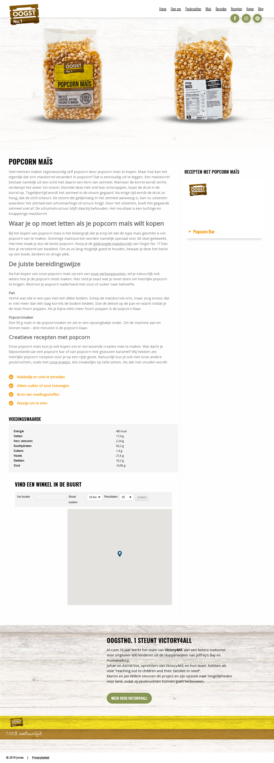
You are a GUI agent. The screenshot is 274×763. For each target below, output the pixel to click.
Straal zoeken (73, 499)
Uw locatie (23, 496)
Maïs (208, 8)
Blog (261, 8)
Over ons (176, 8)
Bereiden (221, 8)
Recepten (236, 8)
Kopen (250, 8)
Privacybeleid (40, 758)
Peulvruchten (193, 8)
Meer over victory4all (129, 698)
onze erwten (60, 362)
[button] (120, 554)
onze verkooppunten (108, 273)
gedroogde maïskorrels (112, 243)
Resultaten (111, 496)
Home (162, 8)
